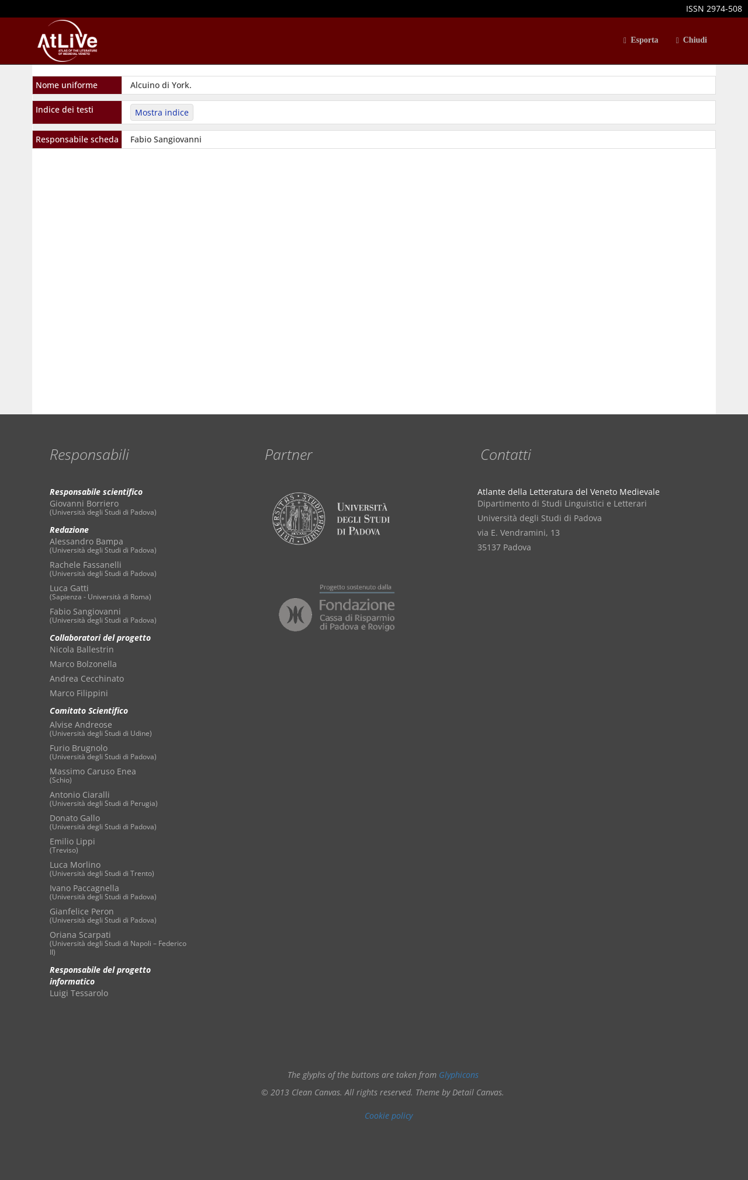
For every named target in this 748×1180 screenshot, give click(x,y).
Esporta (641, 40)
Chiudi (691, 40)
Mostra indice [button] (162, 112)
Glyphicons (459, 1074)
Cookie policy (389, 1115)
